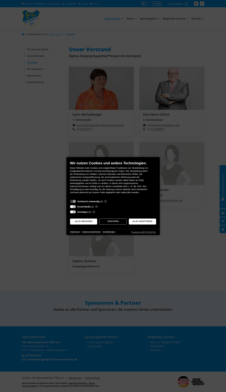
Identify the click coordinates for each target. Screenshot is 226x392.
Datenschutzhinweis (91, 232)
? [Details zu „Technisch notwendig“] (105, 201)
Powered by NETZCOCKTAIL (143, 232)
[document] (113, 179)
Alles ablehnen (83, 221)
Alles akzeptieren (142, 221)
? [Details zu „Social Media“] (96, 206)
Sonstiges (82, 212)
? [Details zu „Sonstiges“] (93, 212)
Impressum (75, 232)
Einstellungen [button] (109, 232)
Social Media (84, 206)
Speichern (113, 221)
